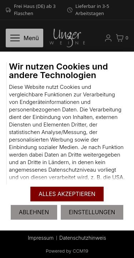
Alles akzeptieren (67, 194)
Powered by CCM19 (67, 251)
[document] (67, 123)
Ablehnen (34, 212)
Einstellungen (92, 212)
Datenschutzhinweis (82, 238)
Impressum (41, 238)
